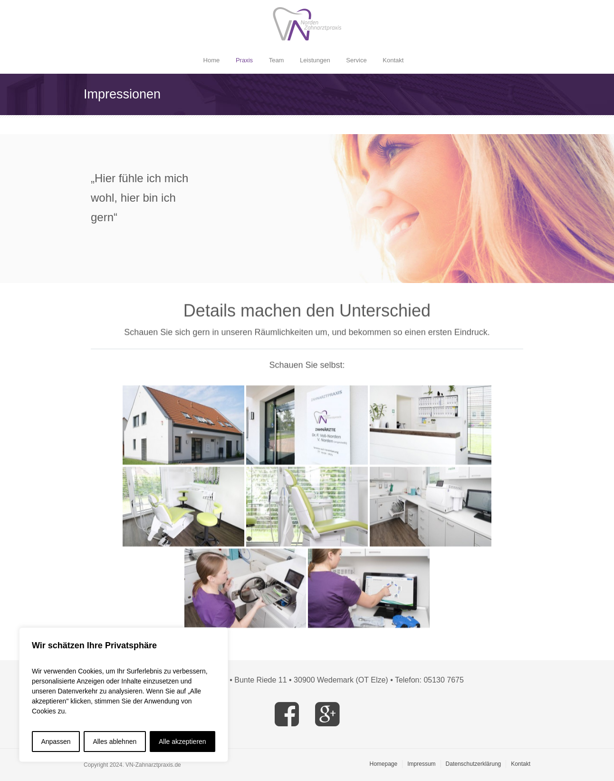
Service (356, 60)
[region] (123, 694)
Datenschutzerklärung (473, 764)
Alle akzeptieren (182, 741)
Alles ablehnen (114, 741)
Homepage (384, 764)
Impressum (421, 764)
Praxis (244, 60)
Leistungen (315, 60)
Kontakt (393, 60)
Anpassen (55, 741)
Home (211, 60)
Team (276, 60)
